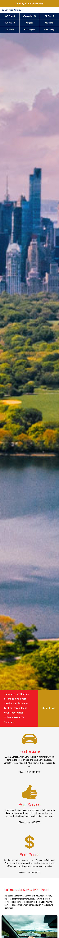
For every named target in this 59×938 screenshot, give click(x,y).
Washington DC (29, 16)
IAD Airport (49, 16)
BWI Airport (10, 16)
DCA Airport (10, 23)
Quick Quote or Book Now (29, 3)
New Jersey (49, 30)
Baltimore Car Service (14, 10)
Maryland (49, 23)
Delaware (10, 30)
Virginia (29, 23)
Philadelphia (29, 30)
